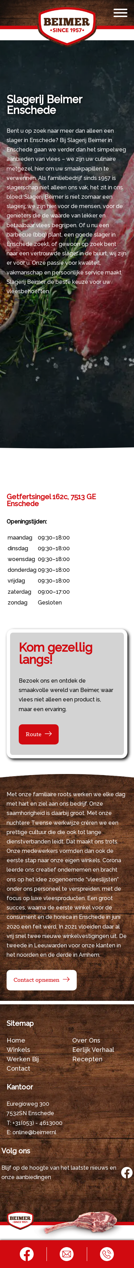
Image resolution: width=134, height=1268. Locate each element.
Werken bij (23, 1059)
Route (33, 734)
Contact (18, 1068)
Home (16, 1040)
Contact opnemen (36, 980)
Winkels (18, 1049)
